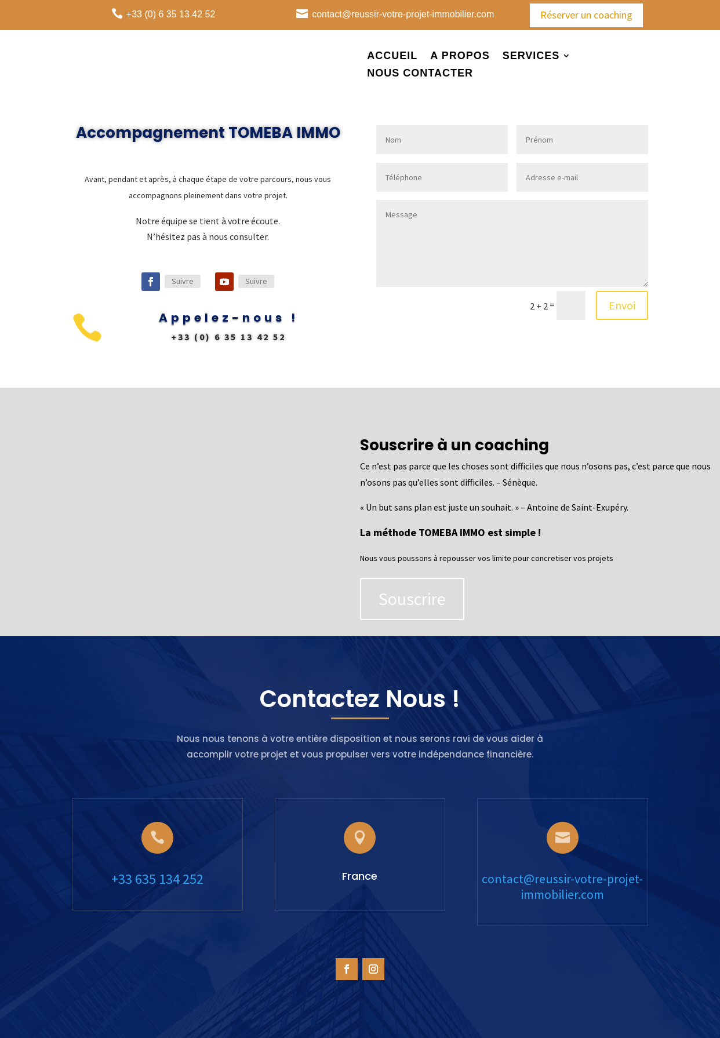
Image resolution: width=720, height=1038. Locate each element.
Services (531, 56)
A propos (459, 56)
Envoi (609, 295)
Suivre (183, 281)
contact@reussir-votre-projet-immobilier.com (562, 886)
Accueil (392, 56)
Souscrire (427, 589)
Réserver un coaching (586, 14)
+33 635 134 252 (157, 879)
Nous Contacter (420, 74)
